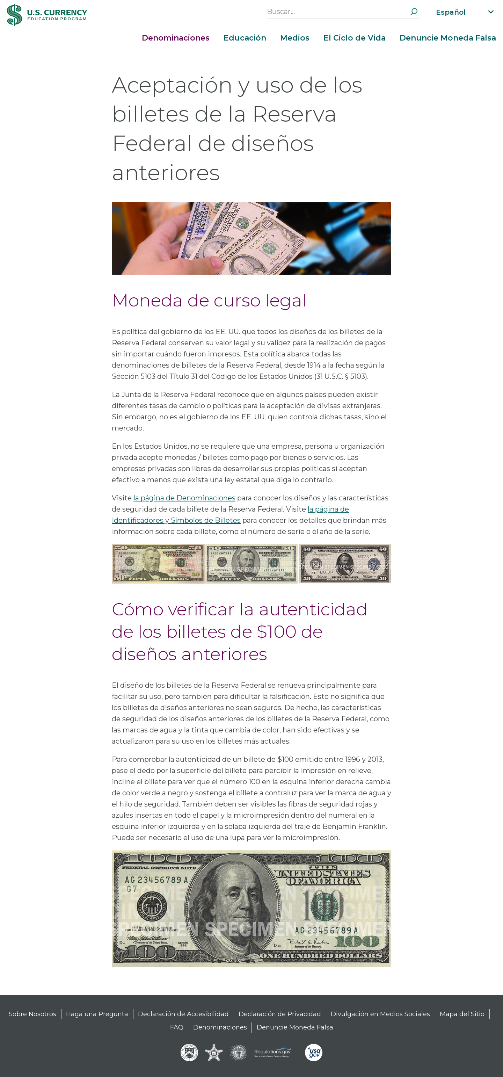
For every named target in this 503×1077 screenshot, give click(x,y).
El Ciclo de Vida (354, 38)
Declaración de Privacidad (280, 1014)
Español (451, 12)
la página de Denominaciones (184, 498)
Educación (245, 38)
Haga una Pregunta (97, 1014)
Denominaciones (176, 38)
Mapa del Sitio (462, 1014)
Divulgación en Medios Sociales (380, 1014)
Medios (294, 38)
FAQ (176, 1027)
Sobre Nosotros (32, 1014)
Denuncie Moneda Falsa (448, 38)
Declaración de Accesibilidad (183, 1014)
